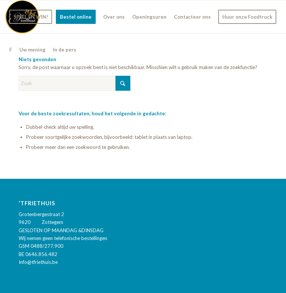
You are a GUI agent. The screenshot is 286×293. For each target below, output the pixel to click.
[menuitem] (31, 16)
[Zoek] (74, 83)
